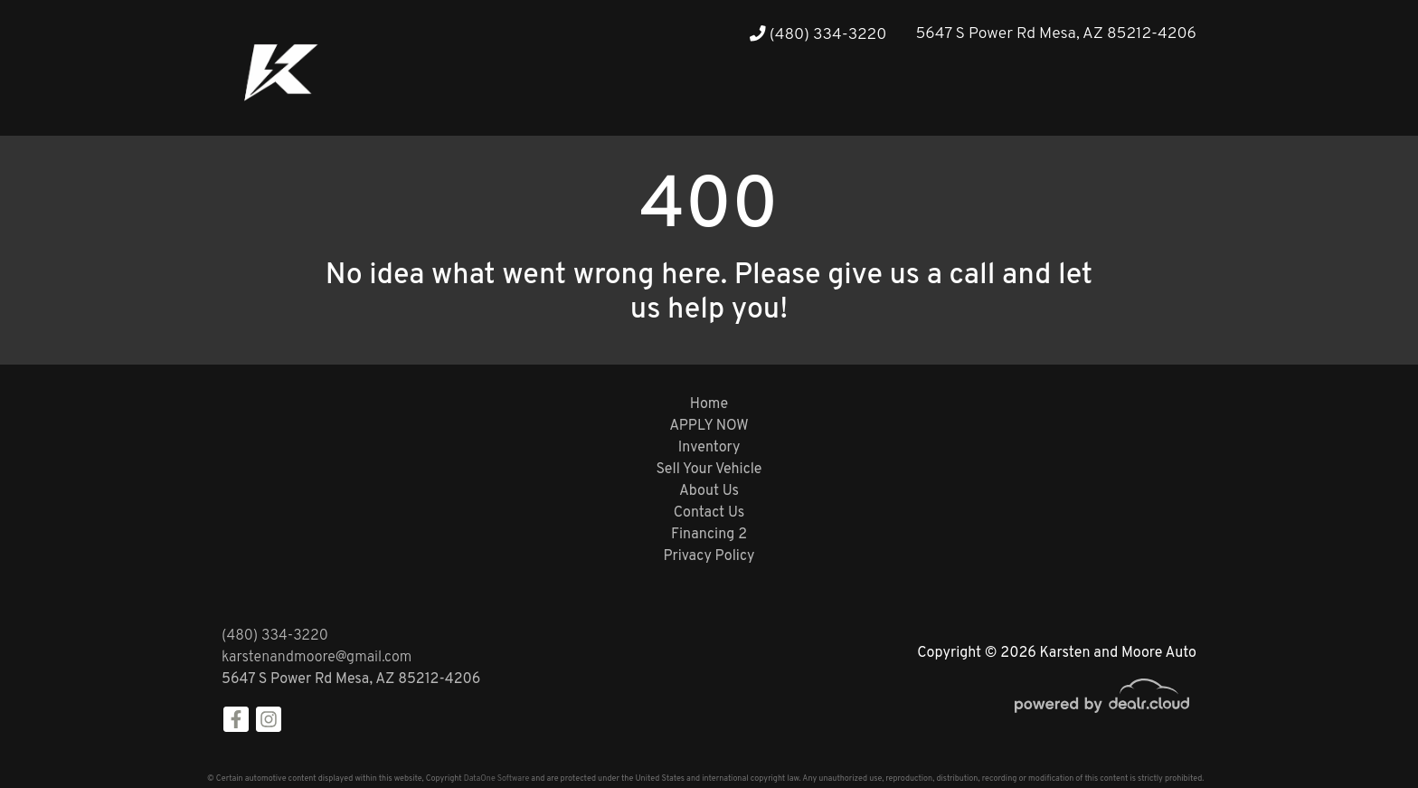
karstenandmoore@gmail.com (316, 658)
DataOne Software (496, 778)
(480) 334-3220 (818, 34)
